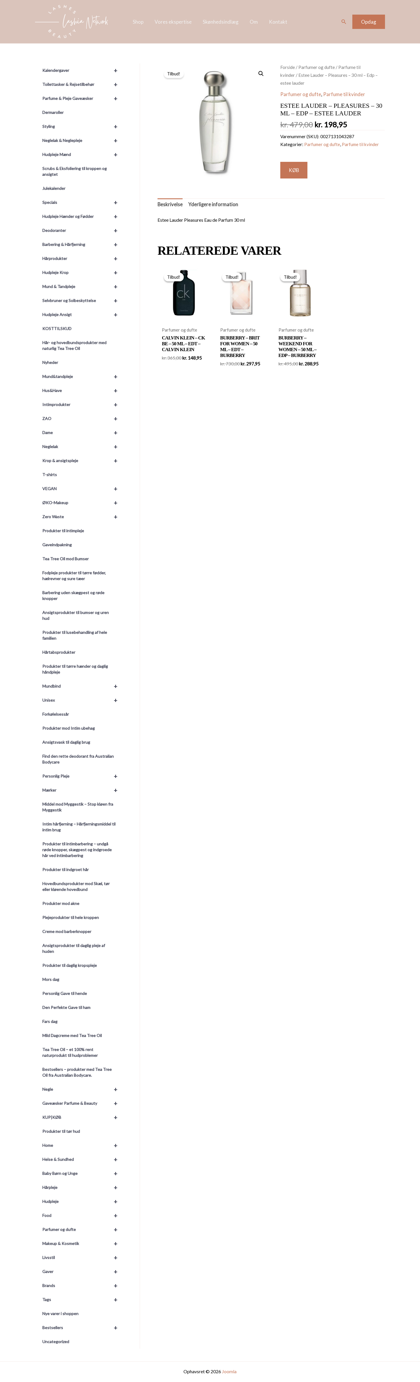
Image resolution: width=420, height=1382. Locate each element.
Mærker (82, 790)
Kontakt (276, 22)
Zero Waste (82, 517)
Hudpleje (82, 1201)
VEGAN (82, 489)
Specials (82, 202)
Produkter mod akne (60, 903)
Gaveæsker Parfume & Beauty (82, 1103)
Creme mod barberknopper (66, 931)
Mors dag (50, 979)
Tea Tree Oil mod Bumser (65, 558)
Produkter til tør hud (61, 1131)
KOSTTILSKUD (56, 328)
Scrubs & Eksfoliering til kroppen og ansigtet (74, 171)
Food (82, 1215)
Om (253, 22)
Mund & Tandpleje (82, 287)
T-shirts (49, 474)
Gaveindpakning (57, 544)
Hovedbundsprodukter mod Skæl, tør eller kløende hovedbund (76, 886)
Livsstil (82, 1258)
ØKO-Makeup (82, 503)
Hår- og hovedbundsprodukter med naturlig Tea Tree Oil (74, 345)
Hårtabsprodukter (58, 652)
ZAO (82, 419)
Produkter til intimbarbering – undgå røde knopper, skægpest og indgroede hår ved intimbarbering (77, 849)
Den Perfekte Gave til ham (66, 1007)
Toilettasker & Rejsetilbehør (82, 84)
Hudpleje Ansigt (82, 315)
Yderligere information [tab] (214, 205)
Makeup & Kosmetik (82, 1244)
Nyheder (50, 362)
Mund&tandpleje (82, 377)
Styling (82, 126)
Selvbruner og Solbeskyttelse (82, 301)
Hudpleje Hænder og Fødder (82, 216)
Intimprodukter (82, 405)
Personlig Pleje (82, 776)
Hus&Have (82, 391)
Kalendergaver (82, 70)
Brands (82, 1286)
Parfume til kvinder (344, 94)
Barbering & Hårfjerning (82, 244)
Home (82, 1145)
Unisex (82, 700)
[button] (343, 21)
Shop (140, 22)
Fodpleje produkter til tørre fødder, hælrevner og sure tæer (74, 575)
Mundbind (82, 686)
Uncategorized (55, 1341)
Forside (287, 67)
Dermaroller (53, 112)
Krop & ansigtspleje (82, 461)
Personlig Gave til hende (64, 993)
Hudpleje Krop (82, 273)
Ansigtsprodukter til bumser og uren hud (75, 615)
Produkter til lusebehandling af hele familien (74, 635)
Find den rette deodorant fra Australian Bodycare (78, 759)
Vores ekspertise (174, 22)
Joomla (229, 1371)
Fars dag (49, 1021)
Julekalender (53, 188)
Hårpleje (82, 1187)
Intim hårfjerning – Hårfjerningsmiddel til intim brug (79, 826)
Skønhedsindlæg (221, 22)
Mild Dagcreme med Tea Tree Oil (72, 1035)
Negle (82, 1089)
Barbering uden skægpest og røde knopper (73, 595)
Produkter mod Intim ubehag (68, 728)
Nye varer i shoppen (60, 1313)
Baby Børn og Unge (82, 1173)
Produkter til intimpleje (63, 530)
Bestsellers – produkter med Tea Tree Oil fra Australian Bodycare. (77, 1072)
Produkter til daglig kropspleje (69, 965)
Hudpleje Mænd (82, 155)
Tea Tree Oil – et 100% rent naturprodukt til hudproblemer (70, 1052)
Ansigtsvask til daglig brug (66, 742)
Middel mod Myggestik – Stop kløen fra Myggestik (77, 807)
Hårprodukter (82, 259)
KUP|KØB (82, 1117)
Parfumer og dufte (82, 1230)
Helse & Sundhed (82, 1159)
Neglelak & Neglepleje (82, 140)
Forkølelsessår (55, 714)
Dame (82, 433)
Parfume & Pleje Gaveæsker (82, 98)
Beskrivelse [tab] (170, 205)
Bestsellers (82, 1328)
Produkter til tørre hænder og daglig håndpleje (75, 669)
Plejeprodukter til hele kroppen (70, 917)
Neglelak (82, 447)
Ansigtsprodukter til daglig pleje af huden (73, 948)
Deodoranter (82, 230)
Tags (82, 1300)
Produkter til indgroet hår (65, 869)
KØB (294, 170)
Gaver (82, 1272)
